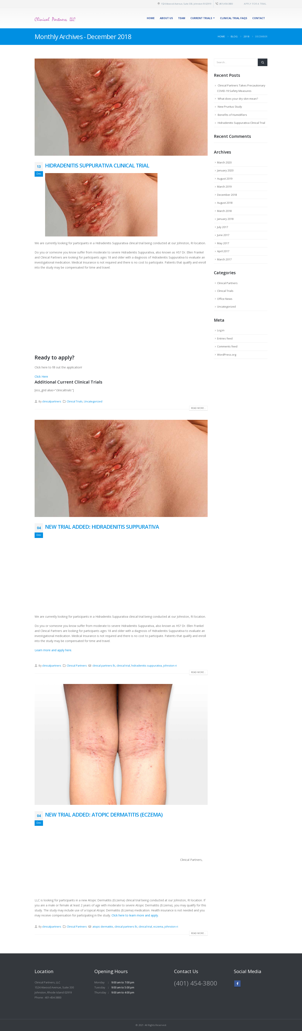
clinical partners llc (103, 665)
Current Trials (201, 18)
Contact (258, 18)
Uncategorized (93, 401)
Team (181, 18)
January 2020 (225, 170)
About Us (166, 18)
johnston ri (170, 665)
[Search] (262, 62)
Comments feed (227, 346)
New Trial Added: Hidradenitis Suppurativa (102, 526)
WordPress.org (226, 354)
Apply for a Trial (255, 3)
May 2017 (223, 243)
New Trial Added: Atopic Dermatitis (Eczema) (104, 814)
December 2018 (227, 195)
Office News (224, 299)
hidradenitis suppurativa (146, 665)
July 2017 (222, 227)
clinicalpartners (51, 401)
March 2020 (224, 162)
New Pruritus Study (230, 106)
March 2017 (224, 259)
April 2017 (223, 251)
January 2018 (225, 219)
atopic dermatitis (102, 926)
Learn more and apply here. (53, 650)
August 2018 (224, 203)
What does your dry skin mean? (238, 98)
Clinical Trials (75, 401)
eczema (158, 926)
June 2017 (223, 235)
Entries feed (225, 338)
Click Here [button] (41, 376)
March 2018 (224, 211)
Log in (220, 330)
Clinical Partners (77, 665)
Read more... (198, 408)
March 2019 (224, 186)
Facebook (237, 983)
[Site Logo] (56, 18)
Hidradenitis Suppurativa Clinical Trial (97, 165)
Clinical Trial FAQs (233, 18)
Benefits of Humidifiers (232, 115)
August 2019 (224, 178)
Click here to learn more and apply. (135, 915)
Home (151, 18)
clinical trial (123, 665)
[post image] (121, 107)
